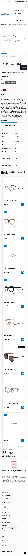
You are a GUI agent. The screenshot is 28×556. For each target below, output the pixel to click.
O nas (3, 530)
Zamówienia (4, 539)
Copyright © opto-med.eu (6, 551)
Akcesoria (19, 20)
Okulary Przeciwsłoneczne (7, 516)
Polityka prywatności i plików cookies (9, 527)
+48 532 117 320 (10, 1)
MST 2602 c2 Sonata (9, 234)
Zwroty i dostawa (5, 532)
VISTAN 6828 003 (8, 335)
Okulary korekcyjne (6, 515)
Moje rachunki (5, 540)
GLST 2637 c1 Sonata (9, 302)
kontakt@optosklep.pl (22, 1)
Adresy (3, 542)
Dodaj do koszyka (10, 82)
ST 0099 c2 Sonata (9, 437)
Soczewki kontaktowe (20, 16)
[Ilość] (2, 82)
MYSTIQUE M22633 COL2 (11, 403)
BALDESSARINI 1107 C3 (10, 369)
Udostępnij (6, 87)
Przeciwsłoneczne (20, 14)
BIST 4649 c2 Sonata (9, 268)
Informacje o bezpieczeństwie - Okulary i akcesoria (14, 471)
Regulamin (4, 525)
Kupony (4, 545)
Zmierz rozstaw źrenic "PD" (7, 528)
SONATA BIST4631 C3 (10, 201)
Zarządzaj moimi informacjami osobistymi (10, 543)
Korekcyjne (19, 10)
